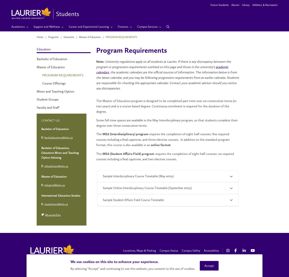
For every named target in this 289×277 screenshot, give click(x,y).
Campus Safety (191, 250)
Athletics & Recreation (265, 5)
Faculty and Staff (48, 107)
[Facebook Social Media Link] (236, 250)
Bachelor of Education (52, 59)
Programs (53, 37)
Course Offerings (54, 83)
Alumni (235, 5)
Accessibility (211, 250)
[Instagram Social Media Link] (228, 250)
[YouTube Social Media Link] (253, 250)
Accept (209, 266)
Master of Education (90, 37)
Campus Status (169, 250)
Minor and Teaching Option (55, 91)
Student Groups (47, 99)
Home (40, 37)
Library (246, 5)
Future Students (219, 5)
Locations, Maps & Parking (139, 250)
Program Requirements (62, 75)
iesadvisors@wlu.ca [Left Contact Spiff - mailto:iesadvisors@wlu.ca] (56, 204)
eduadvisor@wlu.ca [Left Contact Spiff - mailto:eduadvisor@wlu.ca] (56, 166)
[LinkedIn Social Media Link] (245, 250)
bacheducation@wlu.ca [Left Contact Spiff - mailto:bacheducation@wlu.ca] (58, 137)
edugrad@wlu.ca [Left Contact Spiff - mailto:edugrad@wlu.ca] (54, 185)
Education (69, 37)
